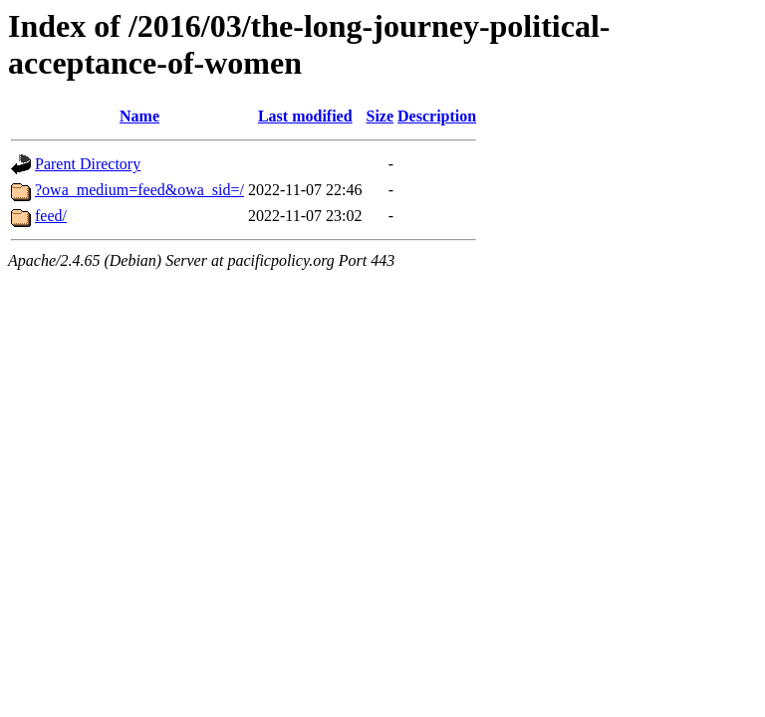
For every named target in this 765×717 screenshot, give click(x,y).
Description (436, 116)
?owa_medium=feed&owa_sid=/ (139, 189)
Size (380, 116)
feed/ (51, 215)
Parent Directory (87, 163)
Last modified (305, 116)
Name (139, 116)
